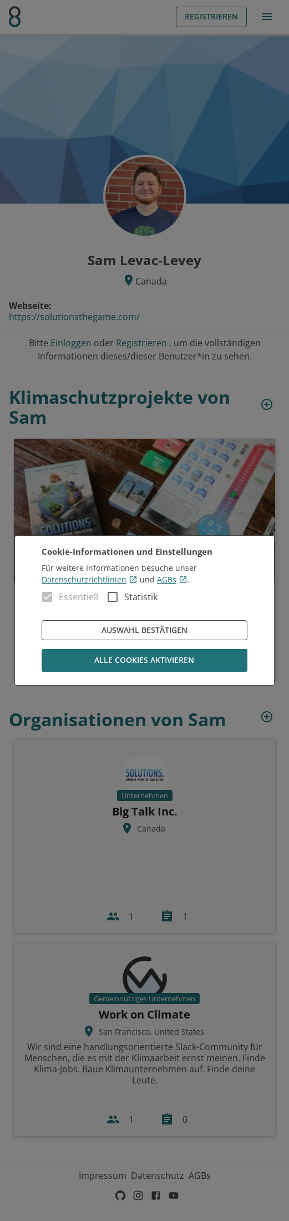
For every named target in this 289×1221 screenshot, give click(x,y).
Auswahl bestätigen (144, 630)
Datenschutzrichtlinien (90, 579)
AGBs (172, 579)
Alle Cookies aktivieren (144, 660)
